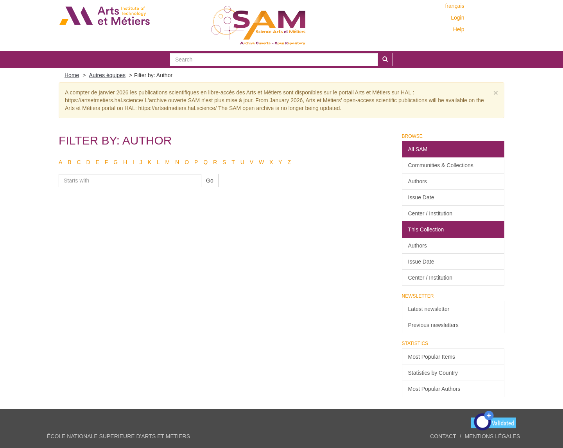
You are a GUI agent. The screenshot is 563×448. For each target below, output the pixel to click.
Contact (443, 436)
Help (458, 29)
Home (72, 75)
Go (209, 180)
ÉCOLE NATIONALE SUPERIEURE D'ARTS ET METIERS (118, 436)
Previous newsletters (433, 325)
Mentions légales (492, 436)
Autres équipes (107, 75)
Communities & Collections (440, 165)
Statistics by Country (433, 373)
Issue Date (421, 197)
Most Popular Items (431, 357)
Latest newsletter (429, 309)
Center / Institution (430, 213)
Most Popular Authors (434, 389)
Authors (417, 181)
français (454, 6)
